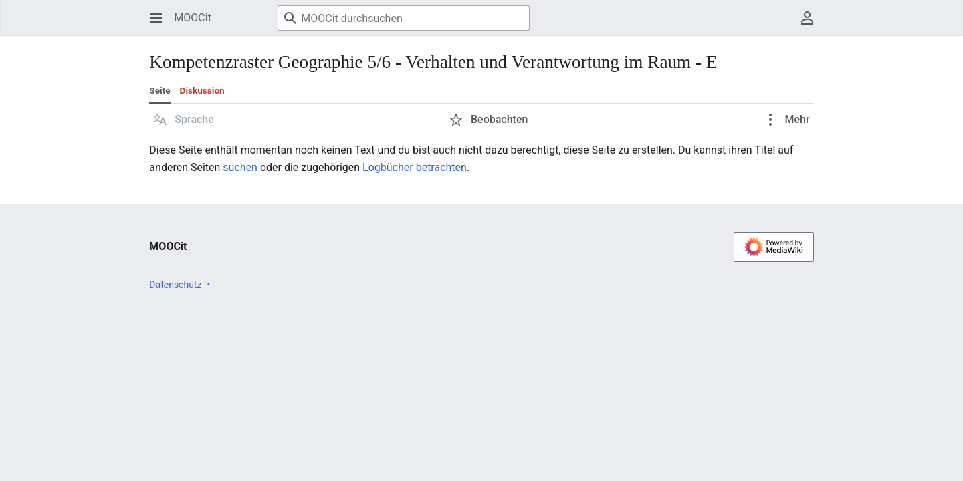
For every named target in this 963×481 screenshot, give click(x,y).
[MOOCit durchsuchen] (403, 18)
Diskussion (202, 90)
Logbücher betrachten (414, 167)
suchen (240, 167)
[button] (183, 119)
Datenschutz (175, 284)
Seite (159, 90)
